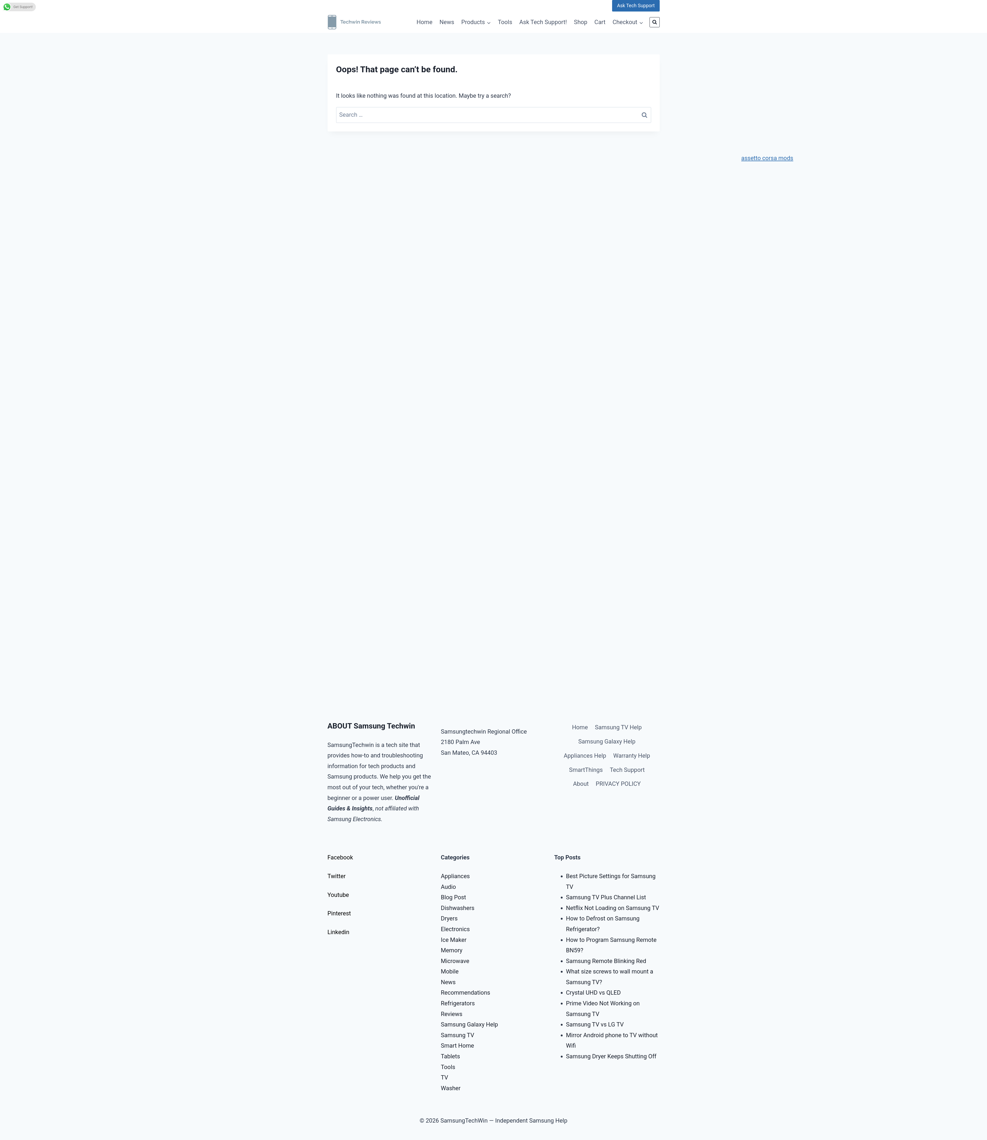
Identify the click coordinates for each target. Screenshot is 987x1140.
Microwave (455, 961)
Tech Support (627, 770)
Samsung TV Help (618, 727)
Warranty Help (631, 755)
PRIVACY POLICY (618, 783)
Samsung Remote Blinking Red (606, 961)
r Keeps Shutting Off (630, 1056)
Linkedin (339, 932)
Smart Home (457, 1045)
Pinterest (339, 913)
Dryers (449, 918)
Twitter (337, 876)
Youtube (338, 895)
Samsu (575, 1024)
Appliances (455, 876)
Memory (452, 950)
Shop (580, 22)
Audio (448, 887)
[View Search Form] (655, 22)
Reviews (452, 1014)
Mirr (571, 1035)
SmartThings (586, 770)
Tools (505, 22)
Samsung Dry (583, 1056)
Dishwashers (458, 908)
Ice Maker (454, 940)
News (446, 22)
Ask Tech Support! (543, 22)
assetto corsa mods (767, 158)
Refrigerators (458, 1003)
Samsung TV (457, 1035)
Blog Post (453, 897)
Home (424, 22)
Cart (599, 22)
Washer (451, 1088)
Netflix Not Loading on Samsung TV (612, 908)
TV (444, 1077)
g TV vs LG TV (605, 1024)
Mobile (450, 971)
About (581, 783)
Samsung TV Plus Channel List (606, 897)
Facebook (340, 857)
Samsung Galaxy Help (607, 741)
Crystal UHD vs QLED (593, 992)
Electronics (455, 929)
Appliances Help (585, 755)
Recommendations (465, 992)
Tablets (450, 1056)
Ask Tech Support (636, 5)
